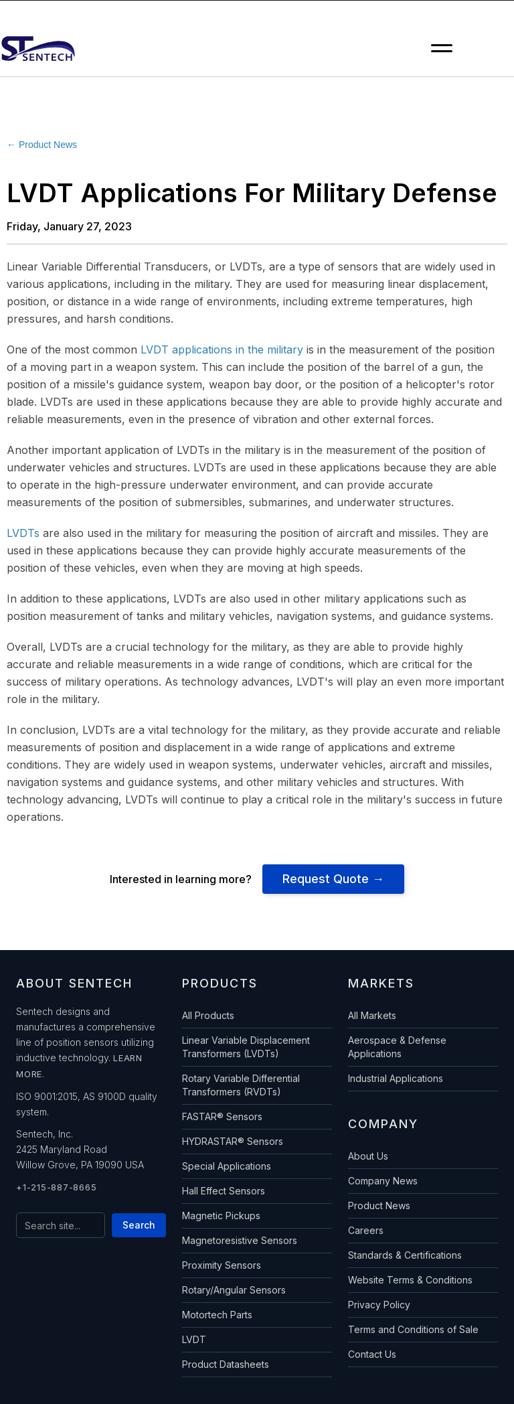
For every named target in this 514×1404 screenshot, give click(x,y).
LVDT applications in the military (222, 349)
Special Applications (226, 1166)
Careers (365, 1230)
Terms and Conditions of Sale (413, 1329)
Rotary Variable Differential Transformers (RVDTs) (241, 1085)
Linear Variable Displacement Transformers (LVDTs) (246, 1046)
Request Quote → (333, 879)
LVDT (194, 1339)
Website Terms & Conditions (410, 1279)
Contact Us (372, 1354)
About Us (368, 1156)
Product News (379, 1205)
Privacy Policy (379, 1304)
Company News (383, 1180)
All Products (208, 1015)
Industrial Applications (395, 1078)
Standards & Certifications (405, 1255)
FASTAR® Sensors (222, 1116)
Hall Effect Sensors (223, 1190)
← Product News (42, 144)
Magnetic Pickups (221, 1215)
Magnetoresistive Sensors (239, 1240)
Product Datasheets (225, 1364)
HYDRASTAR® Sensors (232, 1141)
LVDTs (23, 533)
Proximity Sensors (221, 1265)
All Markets (372, 1015)
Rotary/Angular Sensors (234, 1290)
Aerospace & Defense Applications (397, 1046)
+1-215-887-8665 (56, 1187)
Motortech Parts (217, 1314)
